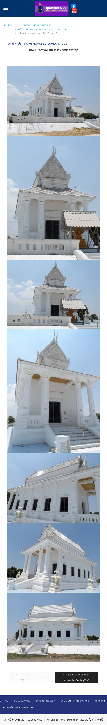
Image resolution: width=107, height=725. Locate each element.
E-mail (4, 700)
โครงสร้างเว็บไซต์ (45, 700)
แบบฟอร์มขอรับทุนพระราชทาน (19, 707)
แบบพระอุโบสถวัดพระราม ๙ (35, 25)
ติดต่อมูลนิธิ (82, 700)
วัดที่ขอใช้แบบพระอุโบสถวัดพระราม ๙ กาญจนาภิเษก (40, 29)
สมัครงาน (100, 700)
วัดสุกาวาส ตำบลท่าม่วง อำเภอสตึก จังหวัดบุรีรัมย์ (76, 677)
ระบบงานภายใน (22, 700)
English (66, 700)
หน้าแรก (7, 25)
